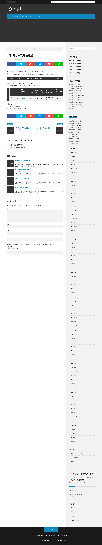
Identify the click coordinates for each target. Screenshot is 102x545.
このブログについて (14, 16)
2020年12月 (74, 417)
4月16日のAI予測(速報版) (75, 66)
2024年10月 (74, 226)
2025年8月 (73, 185)
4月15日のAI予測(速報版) (75, 69)
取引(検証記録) (18, 59)
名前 (8, 224)
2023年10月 (74, 276)
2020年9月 (73, 429)
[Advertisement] (51, 30)
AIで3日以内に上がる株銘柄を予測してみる (55, 540)
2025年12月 (74, 168)
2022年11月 (74, 321)
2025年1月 (73, 214)
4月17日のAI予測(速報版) (75, 63)
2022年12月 (74, 317)
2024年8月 (73, 235)
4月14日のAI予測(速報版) (75, 73)
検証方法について (26, 16)
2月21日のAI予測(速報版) (22, 178)
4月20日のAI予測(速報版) (75, 60)
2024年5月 (73, 247)
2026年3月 (73, 156)
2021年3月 (73, 404)
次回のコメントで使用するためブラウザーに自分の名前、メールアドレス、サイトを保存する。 (31, 244)
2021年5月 (73, 396)
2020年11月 (74, 421)
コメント (9, 208)
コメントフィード (75, 516)
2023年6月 (73, 292)
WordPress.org (75, 520)
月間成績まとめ (75, 465)
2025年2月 (73, 210)
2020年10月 (74, 425)
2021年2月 (73, 408)
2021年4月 (73, 400)
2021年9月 (73, 379)
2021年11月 (74, 371)
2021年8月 (73, 383)
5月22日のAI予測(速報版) (22, 169)
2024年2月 (73, 259)
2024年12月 (74, 218)
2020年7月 (73, 437)
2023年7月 (73, 288)
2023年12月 (74, 268)
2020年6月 (73, 441)
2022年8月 (73, 334)
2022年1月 (73, 363)
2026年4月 (73, 152)
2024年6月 (73, 243)
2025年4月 (73, 201)
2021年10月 (74, 375)
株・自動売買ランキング (19, 147)
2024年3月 (73, 255)
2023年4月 (73, 301)
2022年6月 (73, 342)
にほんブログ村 (10, 147)
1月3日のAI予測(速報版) (43, 128)
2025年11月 (74, 172)
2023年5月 (73, 297)
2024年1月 (73, 264)
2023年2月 (73, 309)
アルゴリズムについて (76, 453)
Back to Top (51, 529)
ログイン (73, 507)
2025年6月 (73, 193)
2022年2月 (73, 359)
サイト (9, 237)
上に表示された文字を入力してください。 (17, 248)
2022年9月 (73, 330)
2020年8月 (73, 433)
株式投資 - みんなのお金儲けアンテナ (78, 496)
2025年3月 (73, 206)
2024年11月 (74, 222)
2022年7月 (73, 338)
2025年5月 (73, 197)
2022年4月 (73, 350)
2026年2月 (73, 160)
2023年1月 (73, 313)
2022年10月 (74, 326)
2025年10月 (74, 177)
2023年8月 (73, 284)
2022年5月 (73, 346)
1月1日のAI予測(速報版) (22, 128)
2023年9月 (73, 280)
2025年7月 (73, 189)
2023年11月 (74, 272)
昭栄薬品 (23, 98)
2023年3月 (73, 305)
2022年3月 (73, 355)
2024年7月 (73, 239)
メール (9, 230)
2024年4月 (73, 251)
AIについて (37, 16)
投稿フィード (74, 512)
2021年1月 (73, 412)
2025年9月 (73, 181)
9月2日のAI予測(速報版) (22, 187)
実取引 (72, 461)
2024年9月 (73, 230)
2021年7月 (73, 388)
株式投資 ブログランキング (75, 494)
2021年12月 (74, 367)
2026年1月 (73, 164)
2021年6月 (73, 392)
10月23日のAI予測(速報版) (22, 160)
